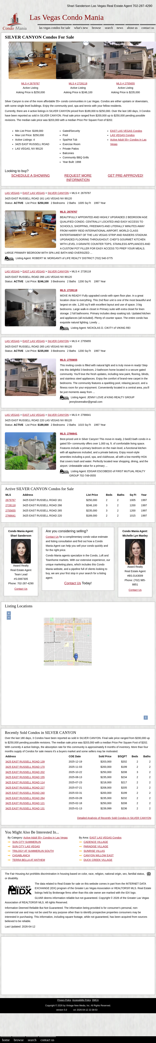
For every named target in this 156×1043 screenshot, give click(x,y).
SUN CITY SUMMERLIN (26, 841)
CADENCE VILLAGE (96, 841)
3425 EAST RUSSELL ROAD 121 (25, 803)
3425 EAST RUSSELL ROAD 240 (25, 792)
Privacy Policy (64, 1000)
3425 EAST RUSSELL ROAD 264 (25, 798)
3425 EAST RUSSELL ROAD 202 (25, 772)
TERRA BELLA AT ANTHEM (28, 859)
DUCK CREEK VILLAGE (98, 859)
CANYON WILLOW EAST (99, 855)
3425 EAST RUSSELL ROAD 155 (25, 777)
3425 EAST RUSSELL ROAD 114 (25, 782)
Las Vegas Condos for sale (54, 28)
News (120, 28)
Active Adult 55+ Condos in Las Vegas (45, 837)
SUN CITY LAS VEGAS (26, 846)
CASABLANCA (21, 855)
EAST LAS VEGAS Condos (126, 130)
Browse (96, 28)
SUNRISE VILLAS (94, 850)
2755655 (10, 510)
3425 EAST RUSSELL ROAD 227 (25, 787)
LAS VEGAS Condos (122, 135)
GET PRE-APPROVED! (125, 175)
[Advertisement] (72, 965)
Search (109, 28)
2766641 (10, 515)
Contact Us (147, 28)
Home (6, 1040)
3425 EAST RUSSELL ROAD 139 (25, 761)
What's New (81, 28)
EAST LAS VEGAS (34, 193)
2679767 (10, 500)
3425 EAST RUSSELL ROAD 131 (25, 808)
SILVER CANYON (58, 193)
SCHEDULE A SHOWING (30, 175)
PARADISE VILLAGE (96, 846)
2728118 (10, 505)
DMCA (95, 1000)
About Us (132, 28)
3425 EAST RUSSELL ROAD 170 (25, 766)
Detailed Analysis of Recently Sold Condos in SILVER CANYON (114, 817)
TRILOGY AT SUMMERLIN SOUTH (33, 850)
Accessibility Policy (81, 1000)
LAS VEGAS (12, 193)
